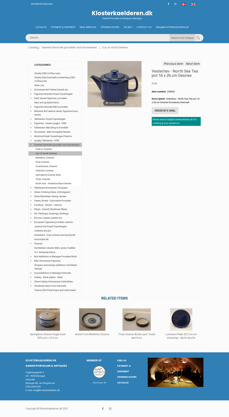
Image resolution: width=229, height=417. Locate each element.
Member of (94, 360)
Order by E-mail (165, 110)
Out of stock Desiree (115, 47)
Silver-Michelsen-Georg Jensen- (50, 196)
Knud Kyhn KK (41, 239)
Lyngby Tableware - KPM (46, 140)
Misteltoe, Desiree (45, 157)
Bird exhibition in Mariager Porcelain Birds (55, 256)
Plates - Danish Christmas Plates (50, 209)
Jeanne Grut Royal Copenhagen (50, 226)
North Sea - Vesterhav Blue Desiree (53, 183)
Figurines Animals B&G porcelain (51, 106)
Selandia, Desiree (44, 170)
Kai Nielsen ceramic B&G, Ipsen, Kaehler (54, 248)
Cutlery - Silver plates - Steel (48, 277)
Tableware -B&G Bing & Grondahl (51, 127)
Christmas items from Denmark (50, 286)
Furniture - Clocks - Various (48, 205)
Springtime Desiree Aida (48, 174)
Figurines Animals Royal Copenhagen (53, 94)
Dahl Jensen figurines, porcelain (50, 98)
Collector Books (42, 230)
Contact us (144, 27)
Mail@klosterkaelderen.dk (172, 27)
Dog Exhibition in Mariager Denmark (52, 273)
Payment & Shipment (63, 27)
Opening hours (110, 27)
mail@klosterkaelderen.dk (46, 390)
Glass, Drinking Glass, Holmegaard (52, 192)
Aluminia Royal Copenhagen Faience (53, 136)
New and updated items (46, 102)
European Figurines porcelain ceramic (53, 222)
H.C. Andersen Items (44, 252)
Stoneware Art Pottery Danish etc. (51, 89)
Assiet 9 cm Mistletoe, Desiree (92, 334)
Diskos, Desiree (44, 149)
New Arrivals (88, 27)
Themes (38, 243)
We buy (128, 27)
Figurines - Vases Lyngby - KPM (50, 123)
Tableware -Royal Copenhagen (49, 119)
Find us (121, 360)
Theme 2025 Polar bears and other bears (55, 290)
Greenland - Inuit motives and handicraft (54, 235)
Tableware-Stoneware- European (51, 187)
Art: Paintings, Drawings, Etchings (51, 213)
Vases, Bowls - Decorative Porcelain (52, 200)
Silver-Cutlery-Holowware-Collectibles (53, 281)
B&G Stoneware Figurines (47, 260)
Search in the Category (182, 38)
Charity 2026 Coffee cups (47, 73)
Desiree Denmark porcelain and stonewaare (69, 47)
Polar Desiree (42, 162)
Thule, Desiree (43, 179)
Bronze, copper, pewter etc (48, 217)
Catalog (41, 27)
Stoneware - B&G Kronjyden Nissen (52, 132)
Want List (39, 85)
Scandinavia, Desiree (46, 166)
